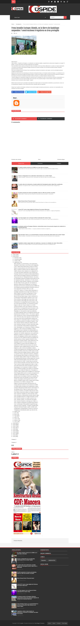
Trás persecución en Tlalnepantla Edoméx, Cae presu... (26, 277)
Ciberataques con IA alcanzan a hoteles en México (25, 367)
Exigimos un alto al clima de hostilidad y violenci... (25, 328)
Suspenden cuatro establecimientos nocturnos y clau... (26, 346)
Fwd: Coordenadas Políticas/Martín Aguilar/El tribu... (26, 325)
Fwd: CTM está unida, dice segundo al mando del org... (26, 316)
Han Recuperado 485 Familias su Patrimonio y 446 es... (26, 355)
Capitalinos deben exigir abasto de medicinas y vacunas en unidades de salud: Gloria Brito (27, 612)
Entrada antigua (61, 159)
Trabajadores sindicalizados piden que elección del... (26, 409)
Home (49, 623)
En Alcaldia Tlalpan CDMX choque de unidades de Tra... (26, 356)
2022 (14, 426)
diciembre (16, 257)
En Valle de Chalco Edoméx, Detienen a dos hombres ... (26, 281)
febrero (16, 420)
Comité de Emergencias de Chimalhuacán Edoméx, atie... (27, 349)
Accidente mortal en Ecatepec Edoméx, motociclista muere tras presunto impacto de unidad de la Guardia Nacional (28, 598)
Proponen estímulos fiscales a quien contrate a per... (26, 407)
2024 (14, 423)
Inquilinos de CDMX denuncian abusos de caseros (25, 344)
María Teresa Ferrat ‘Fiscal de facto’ (25, 578)
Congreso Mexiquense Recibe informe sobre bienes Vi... (26, 387)
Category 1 (13, 439)
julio (15, 412)
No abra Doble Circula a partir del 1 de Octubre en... (26, 282)
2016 (14, 435)
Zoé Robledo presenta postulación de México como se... (26, 287)
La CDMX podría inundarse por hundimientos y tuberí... (26, 386)
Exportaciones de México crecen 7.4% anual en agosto (26, 313)
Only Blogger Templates (39, 623)
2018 (14, 432)
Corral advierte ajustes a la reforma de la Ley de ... (25, 294)
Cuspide (22, 623)
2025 (14, 256)
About (54, 623)
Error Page (64, 623)
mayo (15, 415)
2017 (14, 433)
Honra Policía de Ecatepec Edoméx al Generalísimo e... (26, 275)
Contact (58, 623)
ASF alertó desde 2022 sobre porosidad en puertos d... (26, 365)
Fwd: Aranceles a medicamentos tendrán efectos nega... (26, 395)
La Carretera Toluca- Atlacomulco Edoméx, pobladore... (26, 353)
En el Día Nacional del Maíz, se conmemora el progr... (26, 303)
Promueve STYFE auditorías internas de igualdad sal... (26, 337)
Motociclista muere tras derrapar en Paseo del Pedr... (26, 377)
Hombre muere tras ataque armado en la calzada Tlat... (26, 376)
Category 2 (13, 442)
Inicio (39, 159)
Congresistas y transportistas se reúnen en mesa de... (26, 408)
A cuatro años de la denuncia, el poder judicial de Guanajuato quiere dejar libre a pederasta (27, 566)
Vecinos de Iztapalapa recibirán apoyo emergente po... (26, 336)
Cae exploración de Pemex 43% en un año (23, 288)
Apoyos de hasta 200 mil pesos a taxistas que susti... (26, 309)
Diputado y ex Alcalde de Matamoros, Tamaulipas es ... (26, 370)
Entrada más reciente (16, 159)
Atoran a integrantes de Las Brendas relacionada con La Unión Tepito (26, 559)
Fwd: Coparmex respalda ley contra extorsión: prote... (26, 393)
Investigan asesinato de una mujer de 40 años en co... (26, 291)
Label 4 (15, 454)
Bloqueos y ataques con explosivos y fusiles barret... (26, 334)
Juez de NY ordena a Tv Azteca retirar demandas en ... (26, 290)
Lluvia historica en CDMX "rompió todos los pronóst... (26, 361)
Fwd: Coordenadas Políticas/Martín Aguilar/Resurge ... (26, 404)
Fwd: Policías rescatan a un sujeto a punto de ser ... (25, 398)
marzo (15, 418)
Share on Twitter (30, 92)
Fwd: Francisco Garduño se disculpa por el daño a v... (26, 401)
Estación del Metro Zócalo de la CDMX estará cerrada (26, 350)
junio (15, 414)
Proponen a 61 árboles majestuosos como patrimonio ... (26, 333)
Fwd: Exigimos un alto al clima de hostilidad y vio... (25, 343)
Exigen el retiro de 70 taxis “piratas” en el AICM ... (25, 305)
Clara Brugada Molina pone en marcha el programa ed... (26, 373)
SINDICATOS (52, 560)
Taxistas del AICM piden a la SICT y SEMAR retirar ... (26, 374)
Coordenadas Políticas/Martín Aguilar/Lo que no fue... (26, 297)
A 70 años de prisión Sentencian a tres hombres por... (26, 272)
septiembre (16, 262)
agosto (15, 411)
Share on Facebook (17, 92)
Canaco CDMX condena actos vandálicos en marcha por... (27, 371)
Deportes (43, 560)
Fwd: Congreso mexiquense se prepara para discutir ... (26, 402)
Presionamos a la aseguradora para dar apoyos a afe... (26, 302)
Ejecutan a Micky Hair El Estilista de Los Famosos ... (26, 284)
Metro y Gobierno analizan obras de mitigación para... (26, 269)
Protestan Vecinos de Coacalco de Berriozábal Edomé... (26, 274)
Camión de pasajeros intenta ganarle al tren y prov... (26, 378)
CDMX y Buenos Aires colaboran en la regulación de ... (26, 271)
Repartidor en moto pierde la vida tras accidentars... (25, 311)
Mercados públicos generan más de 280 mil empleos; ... (26, 331)
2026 (14, 254)
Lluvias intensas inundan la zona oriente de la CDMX (26, 384)
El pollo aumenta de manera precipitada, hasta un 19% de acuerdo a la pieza (27, 573)
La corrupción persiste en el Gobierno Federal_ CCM (26, 321)
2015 (14, 436)
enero (15, 421)
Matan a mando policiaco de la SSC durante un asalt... (26, 268)
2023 (14, 424)
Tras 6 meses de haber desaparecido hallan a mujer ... (26, 364)
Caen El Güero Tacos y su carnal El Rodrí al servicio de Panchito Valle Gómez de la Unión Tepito (27, 605)
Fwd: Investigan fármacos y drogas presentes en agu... (26, 396)
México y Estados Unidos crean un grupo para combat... (26, 380)
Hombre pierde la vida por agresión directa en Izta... (25, 339)
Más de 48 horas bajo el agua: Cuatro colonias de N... (26, 296)
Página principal (18, 540)
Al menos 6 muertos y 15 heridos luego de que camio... (26, 390)
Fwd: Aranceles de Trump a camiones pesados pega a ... (27, 315)
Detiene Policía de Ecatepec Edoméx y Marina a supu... (26, 352)
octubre (16, 260)
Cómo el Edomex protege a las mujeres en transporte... (26, 368)
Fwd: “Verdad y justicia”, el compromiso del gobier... (25, 399)
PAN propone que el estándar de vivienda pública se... (26, 330)
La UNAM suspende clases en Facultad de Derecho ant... (27, 312)
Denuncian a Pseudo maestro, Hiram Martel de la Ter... (26, 340)
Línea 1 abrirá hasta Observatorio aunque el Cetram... (26, 266)
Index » (13, 452)
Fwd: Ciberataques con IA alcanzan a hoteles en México (26, 327)
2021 (14, 427)
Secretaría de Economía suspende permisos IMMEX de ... (27, 285)
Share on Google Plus (44, 92)
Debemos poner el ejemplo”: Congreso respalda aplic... (26, 405)
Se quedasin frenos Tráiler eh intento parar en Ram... (26, 389)
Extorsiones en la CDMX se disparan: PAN (23, 381)
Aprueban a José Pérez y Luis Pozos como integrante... (26, 265)
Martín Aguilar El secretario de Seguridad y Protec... (25, 293)
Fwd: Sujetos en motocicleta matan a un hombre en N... (26, 319)
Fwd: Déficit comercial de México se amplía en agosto (26, 392)
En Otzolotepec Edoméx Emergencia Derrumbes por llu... (27, 278)
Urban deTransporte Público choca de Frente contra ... (26, 359)
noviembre (16, 259)
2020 (14, 429)
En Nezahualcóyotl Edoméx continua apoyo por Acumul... (27, 358)
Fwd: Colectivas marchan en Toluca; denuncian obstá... (26, 324)
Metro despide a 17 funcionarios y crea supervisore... (26, 263)
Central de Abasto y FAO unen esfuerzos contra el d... (26, 306)
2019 (14, 430)
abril (15, 417)
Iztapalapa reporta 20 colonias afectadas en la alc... (25, 342)
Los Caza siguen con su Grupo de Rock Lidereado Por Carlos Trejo (26, 591)
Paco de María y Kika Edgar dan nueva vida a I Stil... (26, 299)
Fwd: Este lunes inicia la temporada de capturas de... (26, 318)
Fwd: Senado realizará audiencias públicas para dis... (26, 322)
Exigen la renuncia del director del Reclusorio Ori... (25, 383)
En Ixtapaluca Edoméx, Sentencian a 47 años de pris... (26, 280)
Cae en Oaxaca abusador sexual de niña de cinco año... (26, 362)
